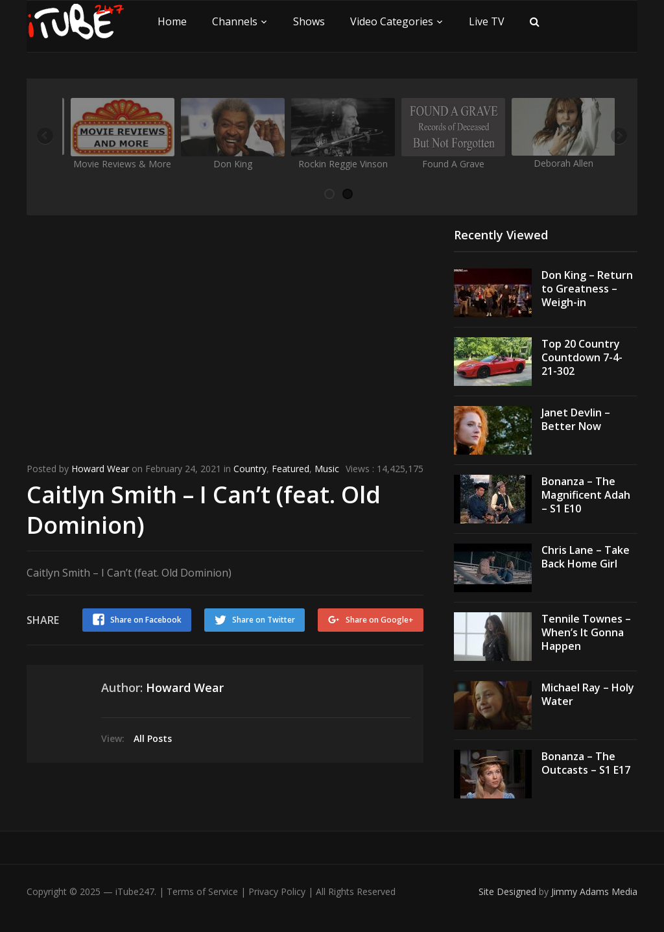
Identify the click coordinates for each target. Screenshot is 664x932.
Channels (234, 21)
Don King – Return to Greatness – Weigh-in (587, 288)
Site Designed (509, 891)
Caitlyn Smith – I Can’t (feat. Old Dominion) (204, 510)
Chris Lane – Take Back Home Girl (585, 557)
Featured (290, 468)
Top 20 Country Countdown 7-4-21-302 (581, 357)
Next (618, 137)
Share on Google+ (380, 619)
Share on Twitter (263, 619)
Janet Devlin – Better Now (575, 419)
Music (326, 468)
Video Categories (391, 21)
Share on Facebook (146, 619)
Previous (46, 137)
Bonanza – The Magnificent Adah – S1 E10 (585, 495)
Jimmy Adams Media (594, 891)
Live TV (486, 21)
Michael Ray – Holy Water (587, 694)
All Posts (153, 738)
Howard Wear (100, 468)
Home (172, 21)
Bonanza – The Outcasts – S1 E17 (585, 763)
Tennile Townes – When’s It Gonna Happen (586, 632)
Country (250, 468)
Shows (309, 21)
